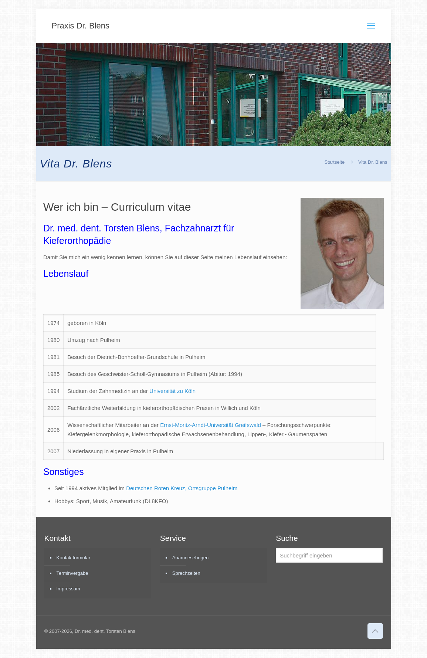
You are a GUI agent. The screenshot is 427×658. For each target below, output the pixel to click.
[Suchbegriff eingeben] (329, 555)
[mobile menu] (371, 26)
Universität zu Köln (172, 391)
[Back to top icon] (375, 631)
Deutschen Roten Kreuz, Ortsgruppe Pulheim (181, 488)
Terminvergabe (72, 573)
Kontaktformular (74, 557)
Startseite (334, 162)
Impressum (68, 588)
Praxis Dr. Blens (81, 25)
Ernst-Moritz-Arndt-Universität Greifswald (210, 425)
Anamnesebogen (190, 557)
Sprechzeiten (186, 573)
